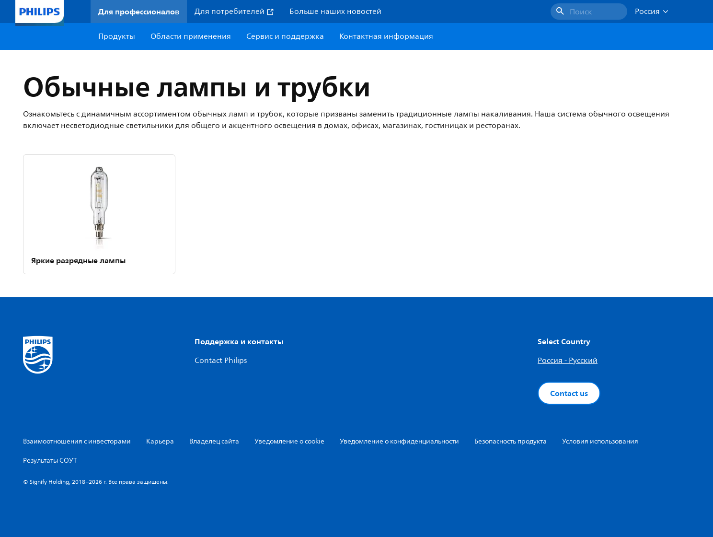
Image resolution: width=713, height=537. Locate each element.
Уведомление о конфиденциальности (399, 441)
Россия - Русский (568, 360)
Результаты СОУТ (50, 460)
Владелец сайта (214, 441)
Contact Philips (221, 360)
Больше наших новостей (335, 11)
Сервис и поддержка (285, 36)
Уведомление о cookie (289, 441)
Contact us (569, 393)
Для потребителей (234, 11)
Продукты (116, 36)
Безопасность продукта (510, 441)
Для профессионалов (138, 11)
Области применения (190, 36)
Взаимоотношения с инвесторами (77, 441)
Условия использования (600, 441)
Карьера (160, 441)
